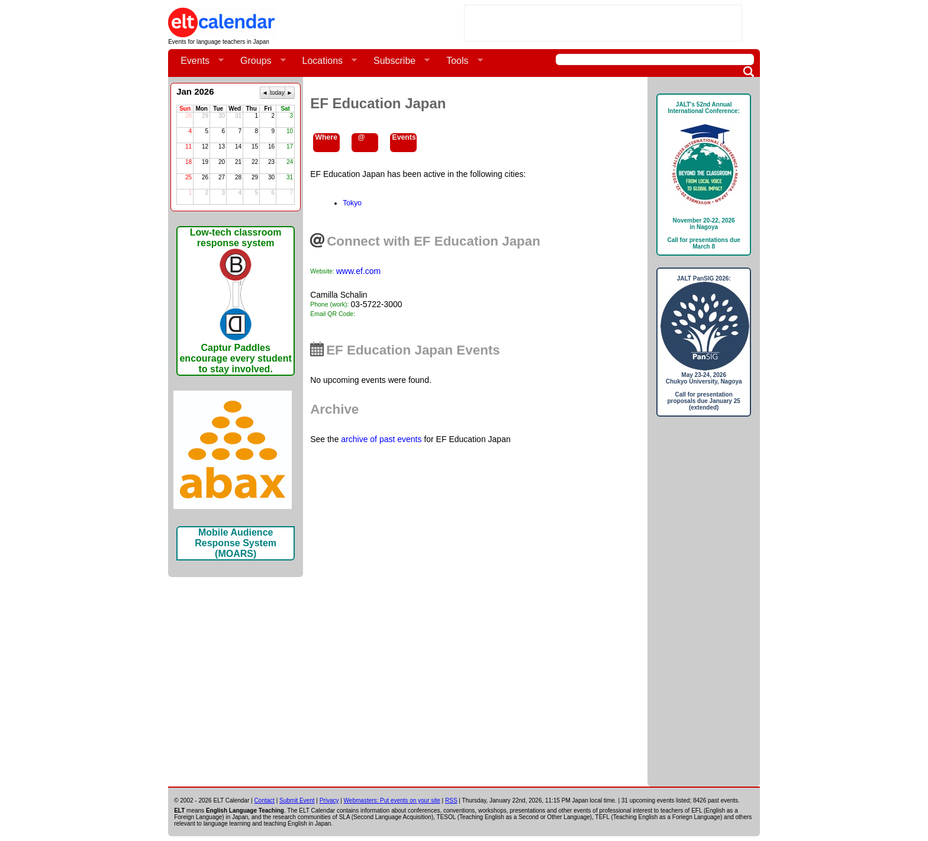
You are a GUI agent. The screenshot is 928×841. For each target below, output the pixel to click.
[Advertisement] (603, 23)
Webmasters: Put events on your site (392, 800)
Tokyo (352, 203)
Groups (258, 61)
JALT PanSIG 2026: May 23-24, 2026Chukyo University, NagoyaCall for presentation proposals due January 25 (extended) (703, 343)
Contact (264, 800)
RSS (451, 800)
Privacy (329, 800)
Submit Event (296, 800)
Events (197, 61)
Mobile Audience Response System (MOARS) (235, 543)
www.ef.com (358, 271)
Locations (325, 61)
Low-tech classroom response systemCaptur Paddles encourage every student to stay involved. (235, 300)
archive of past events (381, 439)
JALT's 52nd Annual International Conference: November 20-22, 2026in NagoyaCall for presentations (703, 175)
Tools (459, 61)
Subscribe (397, 61)
